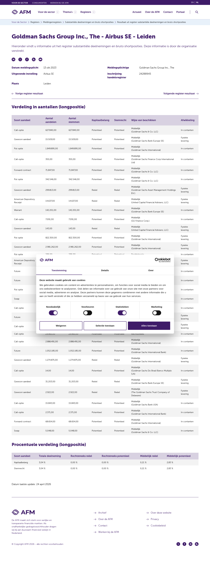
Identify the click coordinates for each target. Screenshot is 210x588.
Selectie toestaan (105, 325)
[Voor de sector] (48, 12)
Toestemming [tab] (59, 270)
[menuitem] (50, 12)
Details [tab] (105, 270)
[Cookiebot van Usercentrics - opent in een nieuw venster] (157, 260)
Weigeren (61, 325)
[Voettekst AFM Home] (48, 544)
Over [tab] (151, 270)
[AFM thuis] (21, 12)
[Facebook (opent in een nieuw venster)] (184, 576)
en (192, 2)
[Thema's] (70, 12)
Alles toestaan (149, 325)
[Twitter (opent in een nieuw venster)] (178, 576)
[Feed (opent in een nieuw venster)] (197, 576)
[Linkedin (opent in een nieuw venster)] (190, 576)
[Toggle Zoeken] (197, 12)
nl (197, 2)
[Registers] (87, 12)
